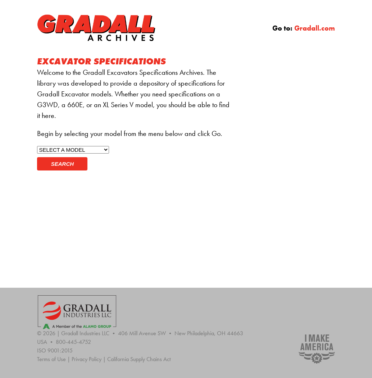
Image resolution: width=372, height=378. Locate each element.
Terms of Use (54, 359)
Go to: (303, 28)
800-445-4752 (73, 342)
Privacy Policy (89, 359)
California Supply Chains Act (139, 359)
